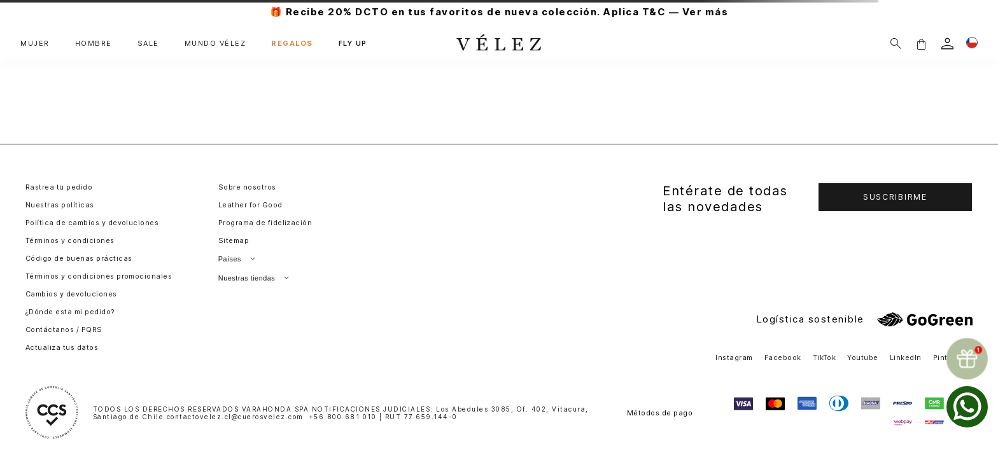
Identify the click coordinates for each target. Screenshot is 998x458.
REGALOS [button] (292, 43)
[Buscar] (895, 43)
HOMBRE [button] (93, 43)
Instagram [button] (733, 357)
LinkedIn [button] (906, 357)
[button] (921, 43)
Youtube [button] (862, 357)
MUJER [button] (35, 43)
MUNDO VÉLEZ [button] (215, 43)
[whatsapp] (967, 406)
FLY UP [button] (353, 43)
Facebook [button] (782, 357)
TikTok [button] (824, 357)
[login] (947, 44)
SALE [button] (148, 43)
